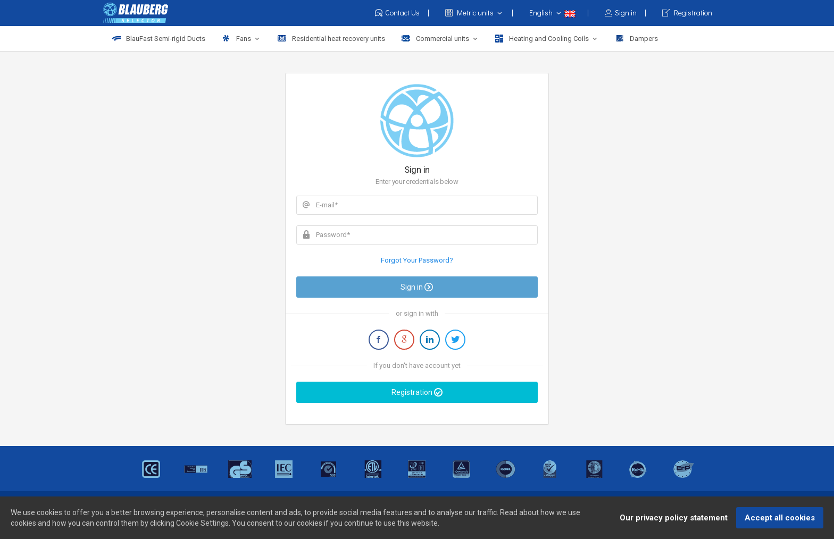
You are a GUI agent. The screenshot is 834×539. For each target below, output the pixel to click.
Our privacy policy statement (674, 520)
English (559, 12)
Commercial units (440, 39)
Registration (687, 13)
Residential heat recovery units (331, 39)
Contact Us (402, 13)
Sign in (625, 13)
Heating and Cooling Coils (547, 38)
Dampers (636, 39)
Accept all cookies (780, 520)
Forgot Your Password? (417, 260)
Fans (241, 39)
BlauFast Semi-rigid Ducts (158, 39)
